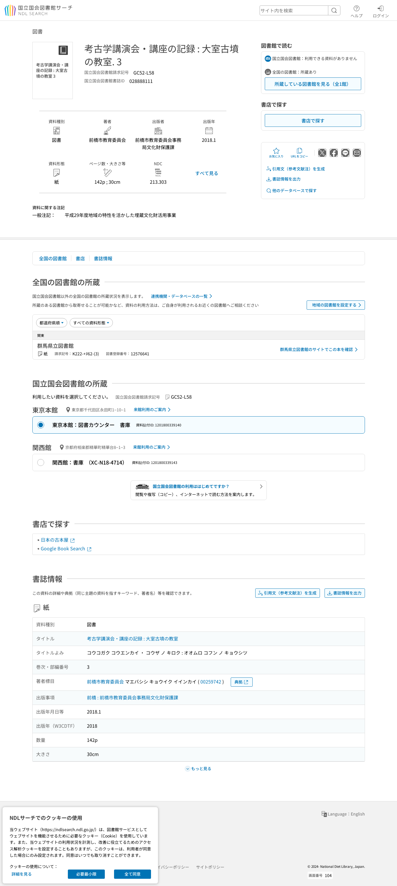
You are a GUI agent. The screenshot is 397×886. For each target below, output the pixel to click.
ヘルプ (357, 10)
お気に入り (276, 152)
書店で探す (313, 120)
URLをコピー (299, 152)
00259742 (210, 681)
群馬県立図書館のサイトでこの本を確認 (320, 349)
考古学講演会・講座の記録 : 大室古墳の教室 (132, 638)
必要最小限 (86, 874)
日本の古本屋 (58, 539)
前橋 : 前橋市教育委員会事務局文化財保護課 (132, 697)
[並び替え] (51, 322)
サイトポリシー (210, 867)
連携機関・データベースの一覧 (182, 296)
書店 (80, 258)
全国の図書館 (53, 258)
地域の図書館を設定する (337, 305)
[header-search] (300, 10)
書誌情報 (103, 258)
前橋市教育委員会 (105, 681)
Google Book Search (66, 548)
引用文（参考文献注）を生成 (295, 169)
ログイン (381, 10)
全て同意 (132, 874)
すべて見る (206, 173)
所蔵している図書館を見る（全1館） (313, 83)
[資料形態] (91, 322)
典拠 (241, 682)
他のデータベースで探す (291, 190)
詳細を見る (22, 874)
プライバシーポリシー (169, 867)
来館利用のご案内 (153, 409)
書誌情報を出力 (283, 179)
